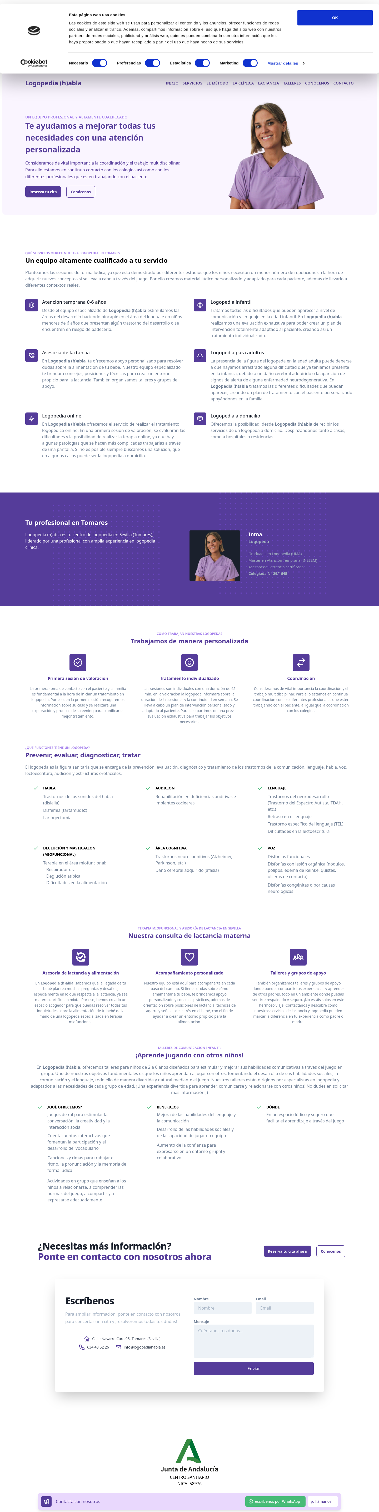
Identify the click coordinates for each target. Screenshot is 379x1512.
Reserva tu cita (43, 191)
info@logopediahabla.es (145, 1347)
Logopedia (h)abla (53, 82)
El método (217, 83)
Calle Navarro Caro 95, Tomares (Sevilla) (126, 1338)
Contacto (343, 83)
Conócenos (317, 83)
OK (335, 14)
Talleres (292, 83)
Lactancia (268, 83)
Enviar (253, 1368)
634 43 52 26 (98, 1347)
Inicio (172, 83)
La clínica (243, 83)
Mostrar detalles (282, 59)
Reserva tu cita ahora (287, 1251)
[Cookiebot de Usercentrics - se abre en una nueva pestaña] (34, 59)
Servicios (192, 83)
